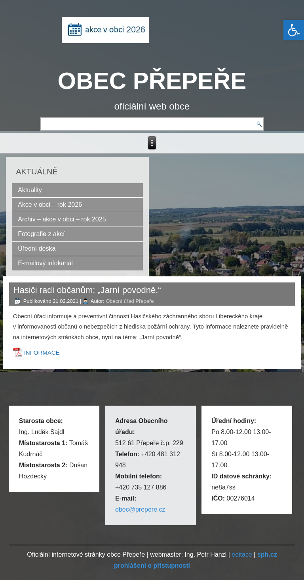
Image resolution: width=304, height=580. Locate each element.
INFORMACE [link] (42, 352)
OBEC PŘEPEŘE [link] (152, 81)
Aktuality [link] (30, 190)
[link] (293, 30)
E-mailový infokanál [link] (45, 263)
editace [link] (242, 554)
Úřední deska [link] (36, 248)
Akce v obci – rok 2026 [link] (50, 204)
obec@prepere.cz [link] (140, 509)
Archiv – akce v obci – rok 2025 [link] (62, 219)
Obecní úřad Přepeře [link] (130, 301)
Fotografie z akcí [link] (41, 233)
